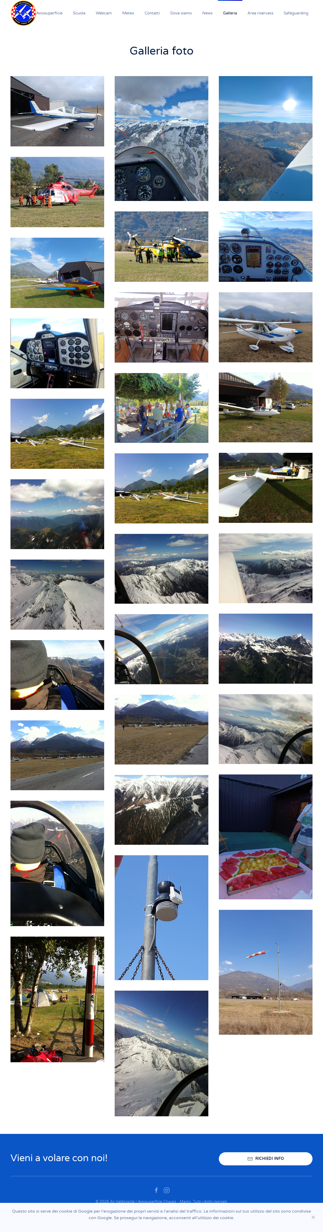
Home (20, 13)
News (207, 13)
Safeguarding (296, 13)
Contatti (152, 13)
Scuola (79, 13)
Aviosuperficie (49, 13)
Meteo (128, 13)
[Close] (313, 1217)
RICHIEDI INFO (265, 1158)
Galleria (230, 13)
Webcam (104, 13)
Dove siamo (181, 13)
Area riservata (260, 13)
